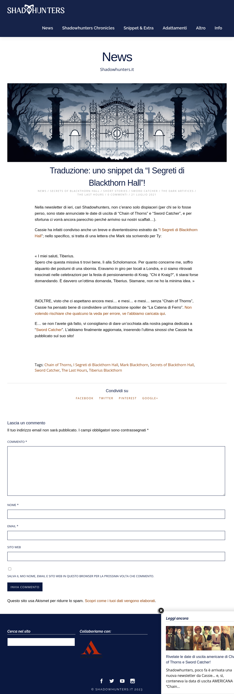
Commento (17, 442)
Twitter (106, 398)
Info (218, 28)
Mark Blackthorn (134, 364)
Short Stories (115, 191)
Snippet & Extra (139, 28)
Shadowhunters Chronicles (88, 28)
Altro (201, 28)
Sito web (14, 547)
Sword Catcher (144, 191)
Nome (13, 505)
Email (12, 526)
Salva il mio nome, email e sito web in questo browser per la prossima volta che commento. (80, 576)
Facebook (85, 398)
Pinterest (128, 398)
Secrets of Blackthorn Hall (75, 191)
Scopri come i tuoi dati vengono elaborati (120, 601)
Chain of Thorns (57, 364)
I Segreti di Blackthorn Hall (95, 364)
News (47, 28)
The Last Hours (90, 194)
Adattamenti (175, 28)
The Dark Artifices (178, 191)
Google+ (150, 398)
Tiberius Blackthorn (105, 370)
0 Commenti (118, 194)
